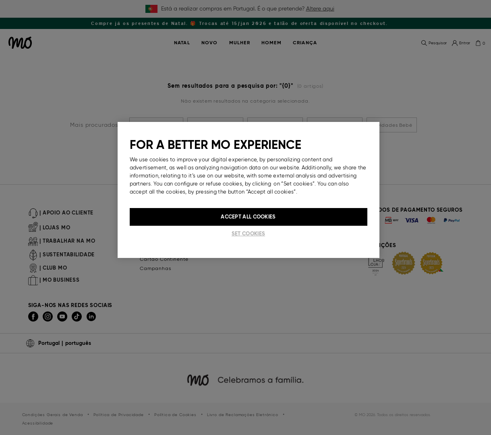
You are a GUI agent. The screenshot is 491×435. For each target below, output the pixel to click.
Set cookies (248, 233)
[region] (248, 190)
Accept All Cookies (248, 216)
